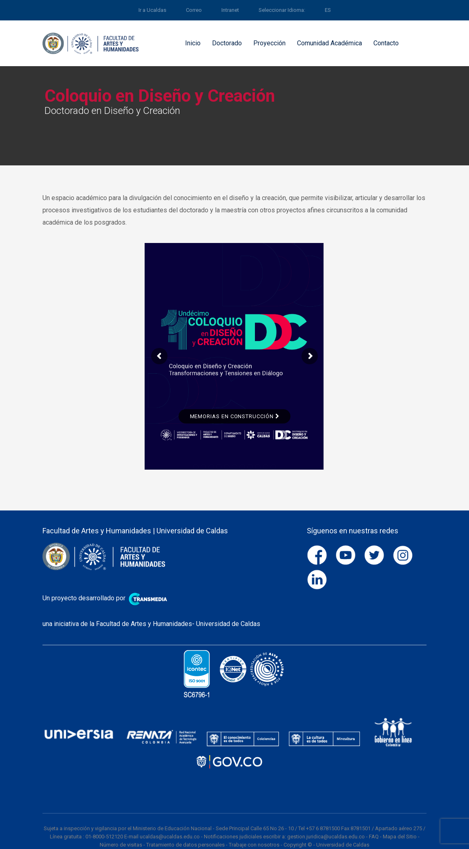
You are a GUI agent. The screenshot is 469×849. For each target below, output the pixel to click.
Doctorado (227, 43)
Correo (194, 10)
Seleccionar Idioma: (282, 10)
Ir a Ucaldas (152, 10)
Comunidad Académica (329, 43)
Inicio (193, 43)
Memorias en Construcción (234, 416)
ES (328, 10)
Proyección (269, 43)
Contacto (386, 43)
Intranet (230, 10)
